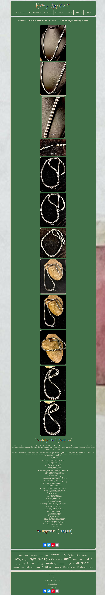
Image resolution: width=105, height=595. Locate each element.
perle (26, 560)
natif (67, 559)
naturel (21, 555)
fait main (84, 555)
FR (55, 587)
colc (42, 564)
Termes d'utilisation (53, 584)
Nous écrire (53, 578)
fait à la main (82, 567)
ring (64, 554)
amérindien (34, 555)
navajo (18, 559)
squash (61, 564)
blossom (66, 567)
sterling (50, 563)
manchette (18, 564)
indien (91, 567)
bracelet (54, 554)
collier (48, 566)
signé (27, 555)
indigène (57, 567)
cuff (23, 564)
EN (52, 587)
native (46, 555)
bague (59, 559)
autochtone (77, 559)
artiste (73, 567)
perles (41, 555)
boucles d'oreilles (74, 555)
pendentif (39, 567)
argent (70, 563)
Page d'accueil (53, 575)
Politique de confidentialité (53, 581)
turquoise (33, 563)
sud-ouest (30, 567)
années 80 (16, 567)
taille (51, 559)
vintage (88, 559)
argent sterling (38, 559)
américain (83, 563)
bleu (22, 567)
